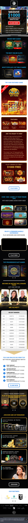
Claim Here (14, 23)
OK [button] (26, 519)
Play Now (14, 188)
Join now (14, 484)
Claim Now (14, 385)
